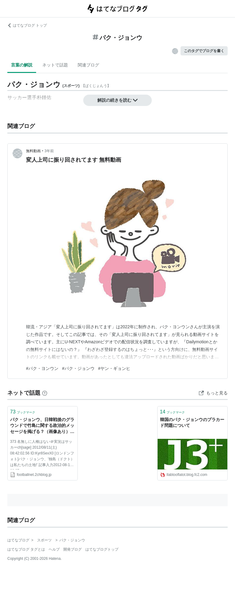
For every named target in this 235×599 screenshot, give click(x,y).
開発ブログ (72, 549)
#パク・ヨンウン (42, 368)
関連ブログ (88, 64)
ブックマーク (22, 411)
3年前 (49, 151)
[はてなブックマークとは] (44, 393)
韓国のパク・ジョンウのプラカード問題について (192, 422)
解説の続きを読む (117, 100)
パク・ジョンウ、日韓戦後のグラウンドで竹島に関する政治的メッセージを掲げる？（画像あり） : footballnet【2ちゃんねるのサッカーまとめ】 (42, 426)
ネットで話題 (55, 64)
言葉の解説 (21, 64)
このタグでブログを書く (204, 51)
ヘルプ (54, 549)
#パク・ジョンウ (78, 368)
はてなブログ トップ (27, 25)
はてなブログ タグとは (26, 549)
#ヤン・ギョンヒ (114, 368)
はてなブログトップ (101, 549)
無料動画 (33, 151)
